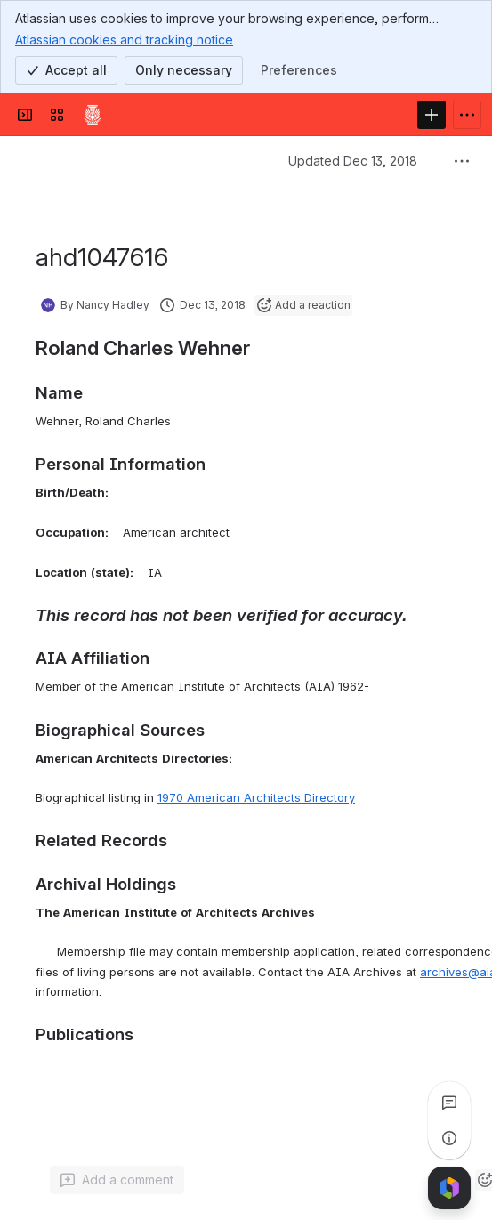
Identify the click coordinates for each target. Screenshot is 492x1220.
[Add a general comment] (117, 1180)
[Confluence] (92, 115)
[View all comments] (449, 1102)
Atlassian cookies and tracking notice (124, 39)
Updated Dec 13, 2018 (352, 160)
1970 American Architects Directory (256, 797)
